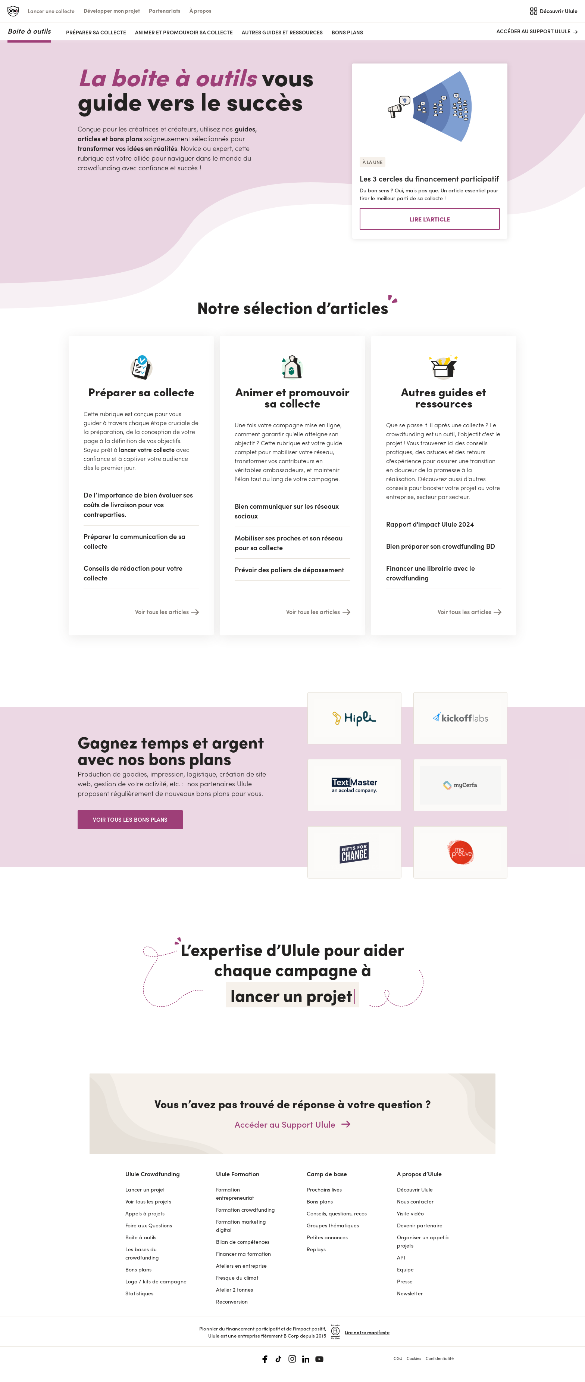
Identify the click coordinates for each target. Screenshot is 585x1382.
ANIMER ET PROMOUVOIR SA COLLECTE (184, 32)
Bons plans (347, 32)
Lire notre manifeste (367, 1332)
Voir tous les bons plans (130, 819)
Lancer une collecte (51, 11)
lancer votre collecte (147, 449)
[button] (112, 11)
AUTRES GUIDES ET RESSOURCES (282, 32)
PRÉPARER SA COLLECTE (96, 32)
